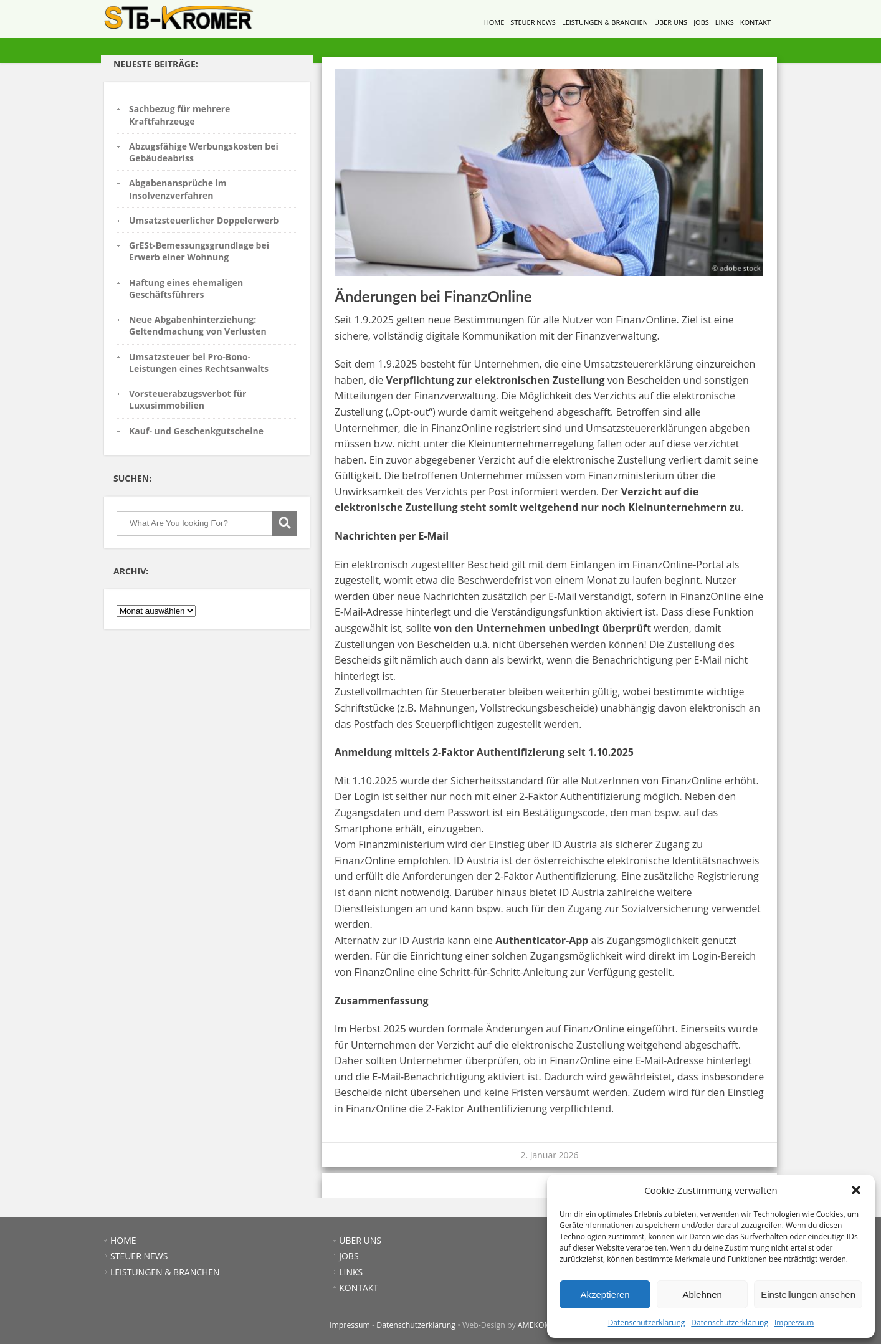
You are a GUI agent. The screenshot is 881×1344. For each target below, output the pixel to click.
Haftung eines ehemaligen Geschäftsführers (186, 288)
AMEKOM (534, 1325)
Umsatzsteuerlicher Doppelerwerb (204, 220)
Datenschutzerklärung (646, 1322)
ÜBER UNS (670, 22)
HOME (494, 22)
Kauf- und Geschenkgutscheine (196, 431)
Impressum (794, 1322)
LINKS (724, 22)
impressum (350, 1325)
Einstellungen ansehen (808, 1294)
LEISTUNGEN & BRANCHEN (605, 22)
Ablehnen (701, 1294)
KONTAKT (755, 22)
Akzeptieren (604, 1294)
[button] (856, 1190)
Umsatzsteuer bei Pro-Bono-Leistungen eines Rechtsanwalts (199, 362)
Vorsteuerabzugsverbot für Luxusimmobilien (187, 399)
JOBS (701, 22)
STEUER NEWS (533, 22)
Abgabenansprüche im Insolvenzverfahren (178, 189)
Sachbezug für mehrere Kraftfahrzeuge (179, 114)
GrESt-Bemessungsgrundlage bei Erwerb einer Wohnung (199, 251)
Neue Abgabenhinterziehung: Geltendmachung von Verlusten (198, 325)
